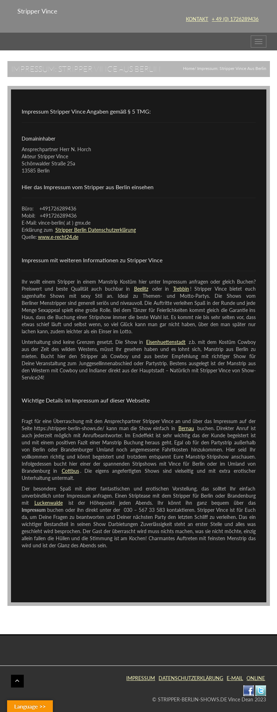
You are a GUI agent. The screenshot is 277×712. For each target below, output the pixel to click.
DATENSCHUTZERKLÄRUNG (191, 678)
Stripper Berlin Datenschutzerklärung (95, 230)
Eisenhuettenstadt (165, 342)
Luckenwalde (48, 503)
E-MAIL (235, 678)
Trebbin (181, 289)
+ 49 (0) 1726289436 (235, 19)
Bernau (186, 428)
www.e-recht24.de (58, 237)
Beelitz (141, 289)
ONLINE (255, 678)
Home (188, 68)
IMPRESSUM (140, 678)
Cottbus (70, 471)
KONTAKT (197, 19)
